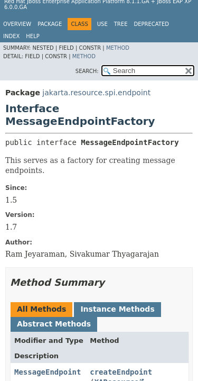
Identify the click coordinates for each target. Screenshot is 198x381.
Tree (121, 24)
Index (11, 36)
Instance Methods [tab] (117, 309)
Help (32, 36)
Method (117, 48)
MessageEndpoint (47, 372)
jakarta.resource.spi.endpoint (96, 92)
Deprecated (151, 24)
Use (102, 24)
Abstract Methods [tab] (54, 324)
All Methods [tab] (41, 309)
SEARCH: (87, 71)
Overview (17, 24)
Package (49, 24)
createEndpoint (121, 372)
